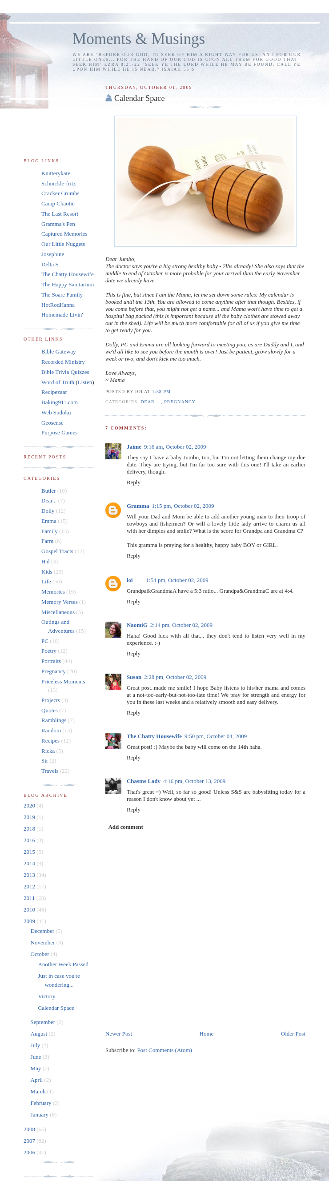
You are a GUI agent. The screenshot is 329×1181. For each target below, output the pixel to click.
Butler (48, 490)
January (40, 1114)
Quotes (49, 710)
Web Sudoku (56, 412)
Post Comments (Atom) (164, 1050)
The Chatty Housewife (154, 736)
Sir (44, 760)
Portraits (51, 661)
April (37, 1080)
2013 (30, 875)
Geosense (52, 422)
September (44, 1022)
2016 (30, 840)
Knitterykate (55, 173)
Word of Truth (58, 382)
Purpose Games (59, 432)
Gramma (138, 505)
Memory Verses (59, 602)
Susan (134, 677)
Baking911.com (59, 402)
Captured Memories (64, 233)
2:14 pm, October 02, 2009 (181, 625)
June (37, 1056)
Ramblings (53, 720)
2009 (30, 921)
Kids (46, 571)
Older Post (293, 1033)
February (42, 1103)
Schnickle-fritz (58, 183)
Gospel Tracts (57, 551)
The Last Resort (59, 213)
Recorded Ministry (63, 361)
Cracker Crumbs (60, 193)
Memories (53, 591)
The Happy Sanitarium (67, 284)
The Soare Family (62, 294)
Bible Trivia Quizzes (65, 372)
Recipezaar (54, 392)
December (43, 931)
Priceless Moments (63, 681)
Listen (85, 382)
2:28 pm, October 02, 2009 (175, 677)
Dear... (150, 401)
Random (51, 730)
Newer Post (118, 1033)
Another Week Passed (63, 964)
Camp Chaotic (58, 203)
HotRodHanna (58, 304)
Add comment (125, 826)
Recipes (50, 740)
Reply (133, 482)
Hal (45, 561)
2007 (30, 1140)
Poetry (48, 650)
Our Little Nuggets (63, 244)
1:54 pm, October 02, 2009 (177, 580)
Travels (50, 770)
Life (46, 581)
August (40, 1033)
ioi (130, 580)
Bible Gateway (58, 351)
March (39, 1091)
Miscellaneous (58, 612)
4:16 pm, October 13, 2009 (194, 781)
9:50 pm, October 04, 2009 (216, 736)
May (37, 1068)
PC (44, 641)
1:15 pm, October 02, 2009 (183, 505)
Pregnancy (180, 401)
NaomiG (137, 625)
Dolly (48, 510)
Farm (47, 541)
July (36, 1045)
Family (49, 531)
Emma (48, 521)
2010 (30, 909)
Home (207, 1033)
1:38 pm (161, 391)
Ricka (48, 750)
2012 (30, 886)
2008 (30, 1129)
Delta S (50, 264)
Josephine (52, 254)
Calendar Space (139, 98)
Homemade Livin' (62, 314)
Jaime (134, 446)
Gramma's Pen (58, 224)
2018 (30, 828)
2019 (30, 817)
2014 (30, 863)
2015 (30, 851)
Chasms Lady (143, 781)
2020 (30, 805)
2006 (30, 1152)
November (43, 942)
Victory (46, 996)
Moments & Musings (138, 39)
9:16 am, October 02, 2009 (175, 446)
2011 (30, 898)
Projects (50, 700)
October (41, 954)
